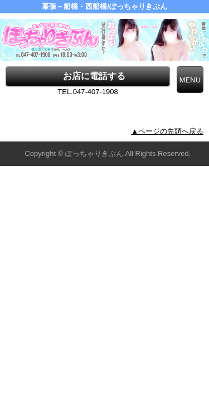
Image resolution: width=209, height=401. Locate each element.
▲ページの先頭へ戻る (167, 131)
